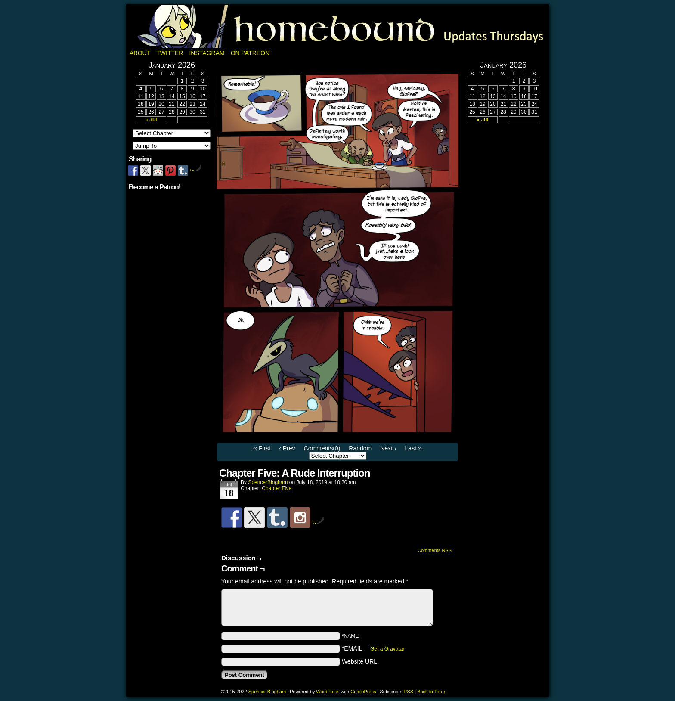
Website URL (359, 661)
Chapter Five (276, 488)
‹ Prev (287, 448)
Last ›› (413, 448)
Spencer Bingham (267, 691)
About (140, 53)
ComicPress (363, 691)
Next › (388, 448)
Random (360, 448)
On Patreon (250, 53)
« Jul (151, 120)
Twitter (169, 53)
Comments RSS (435, 550)
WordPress (327, 691)
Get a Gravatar (387, 649)
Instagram (206, 53)
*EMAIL (373, 648)
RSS (409, 691)
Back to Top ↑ (431, 691)
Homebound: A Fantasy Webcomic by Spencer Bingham (337, 26)
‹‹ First (261, 448)
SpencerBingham (268, 482)
